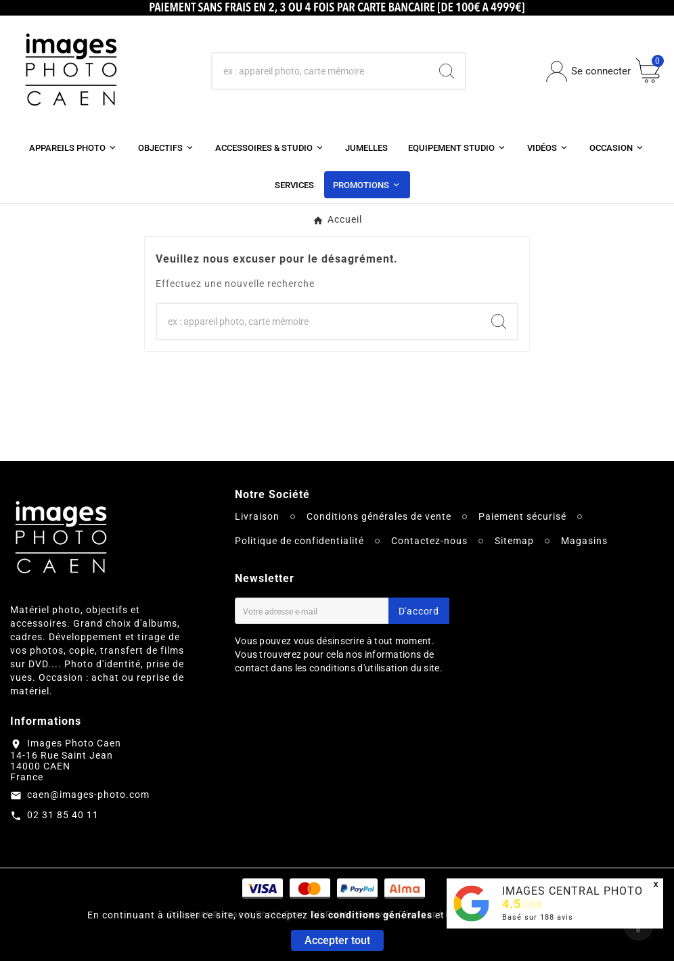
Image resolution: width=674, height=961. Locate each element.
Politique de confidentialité (299, 540)
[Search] (446, 71)
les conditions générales (371, 915)
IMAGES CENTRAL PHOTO (572, 891)
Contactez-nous (429, 540)
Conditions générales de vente (379, 516)
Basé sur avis (537, 917)
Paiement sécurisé (522, 516)
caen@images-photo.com (88, 794)
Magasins (584, 540)
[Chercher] (320, 71)
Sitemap (514, 540)
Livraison (257, 516)
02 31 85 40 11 (63, 814)
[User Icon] (588, 71)
